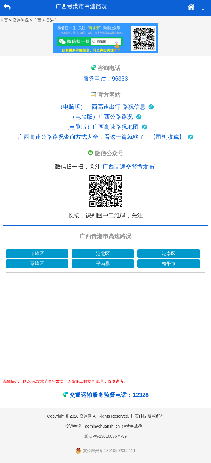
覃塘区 (37, 263)
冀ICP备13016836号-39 (105, 436)
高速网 (86, 416)
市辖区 (37, 253)
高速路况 (21, 20)
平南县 (103, 263)
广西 (37, 20)
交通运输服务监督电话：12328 (109, 395)
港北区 (103, 253)
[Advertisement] (105, 329)
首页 (4, 20)
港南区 (169, 253)
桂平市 (169, 263)
